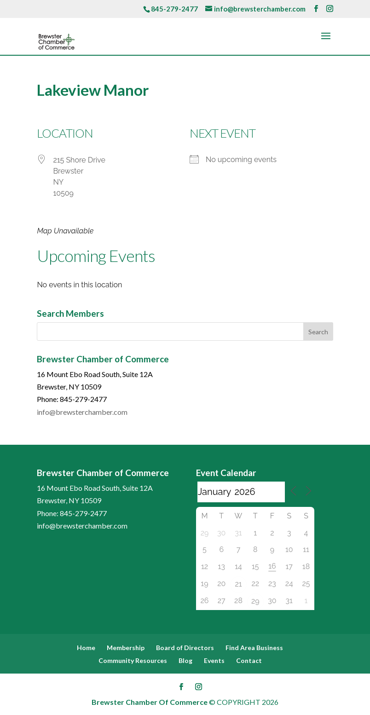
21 (238, 584)
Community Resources (132, 660)
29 (255, 601)
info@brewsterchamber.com (82, 411)
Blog (185, 660)
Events (214, 660)
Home (86, 647)
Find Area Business (254, 647)
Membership (126, 647)
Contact (249, 660)
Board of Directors (185, 647)
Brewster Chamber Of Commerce (150, 702)
